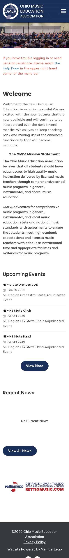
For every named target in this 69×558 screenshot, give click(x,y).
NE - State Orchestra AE (20, 285)
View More (34, 366)
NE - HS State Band (17, 336)
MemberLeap (51, 549)
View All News (19, 451)
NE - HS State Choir (17, 310)
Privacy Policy (35, 542)
